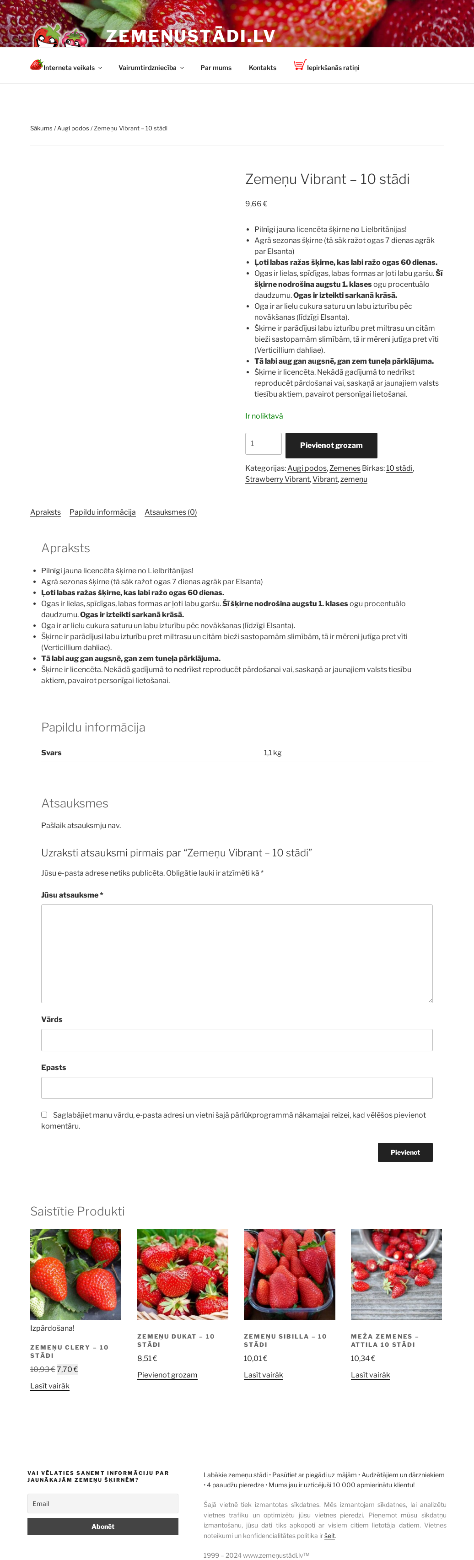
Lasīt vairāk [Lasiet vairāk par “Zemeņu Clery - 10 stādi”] (50, 1386)
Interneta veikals (66, 65)
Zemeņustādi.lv (191, 36)
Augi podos (73, 128)
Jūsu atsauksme (72, 895)
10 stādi (399, 468)
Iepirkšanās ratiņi (327, 65)
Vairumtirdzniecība (151, 67)
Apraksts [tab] (45, 512)
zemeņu (353, 479)
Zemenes (345, 468)
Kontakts (262, 67)
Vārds (52, 1019)
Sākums (41, 128)
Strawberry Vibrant (277, 479)
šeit (329, 1535)
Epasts (53, 1067)
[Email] (102, 1503)
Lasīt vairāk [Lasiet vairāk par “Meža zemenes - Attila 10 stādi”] (370, 1375)
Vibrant (325, 479)
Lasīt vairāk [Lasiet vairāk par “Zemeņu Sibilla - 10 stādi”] (263, 1375)
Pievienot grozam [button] (167, 1375)
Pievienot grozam (331, 445)
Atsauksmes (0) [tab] (171, 512)
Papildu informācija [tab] (103, 512)
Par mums (216, 67)
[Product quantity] (263, 444)
